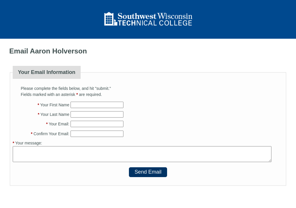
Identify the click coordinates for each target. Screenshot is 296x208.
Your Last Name (53, 114)
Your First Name (53, 105)
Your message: (27, 143)
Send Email (147, 172)
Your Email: (57, 124)
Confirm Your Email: (50, 133)
